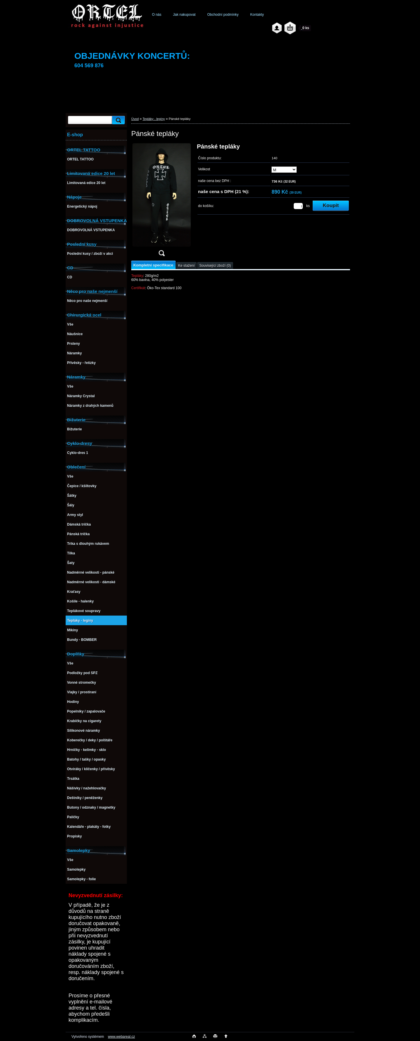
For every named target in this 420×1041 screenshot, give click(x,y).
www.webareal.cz (121, 1037)
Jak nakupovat (184, 15)
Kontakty (257, 15)
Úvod (135, 119)
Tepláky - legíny (154, 119)
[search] (117, 120)
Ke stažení (186, 266)
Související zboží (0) (215, 266)
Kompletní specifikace (153, 265)
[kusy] (298, 206)
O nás (156, 15)
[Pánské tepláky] (161, 201)
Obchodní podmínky (222, 15)
